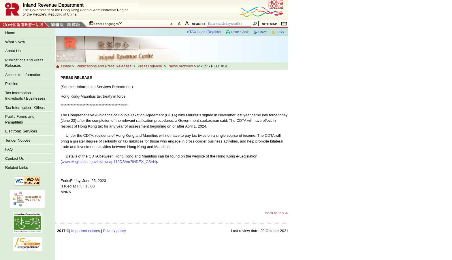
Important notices (85, 231)
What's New (15, 42)
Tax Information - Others (25, 107)
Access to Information (23, 75)
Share (260, 32)
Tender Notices (17, 140)
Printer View (237, 32)
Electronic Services (21, 131)
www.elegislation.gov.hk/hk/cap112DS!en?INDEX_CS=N (109, 162)
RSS (277, 32)
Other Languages (106, 24)
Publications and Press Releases (24, 63)
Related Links (16, 167)
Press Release (150, 66)
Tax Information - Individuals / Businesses (25, 96)
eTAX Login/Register (204, 32)
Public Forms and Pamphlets (19, 119)
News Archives (180, 66)
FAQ (9, 149)
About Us (12, 51)
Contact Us (14, 158)
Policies (11, 83)
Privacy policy (114, 231)
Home (10, 33)
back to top (274, 213)
